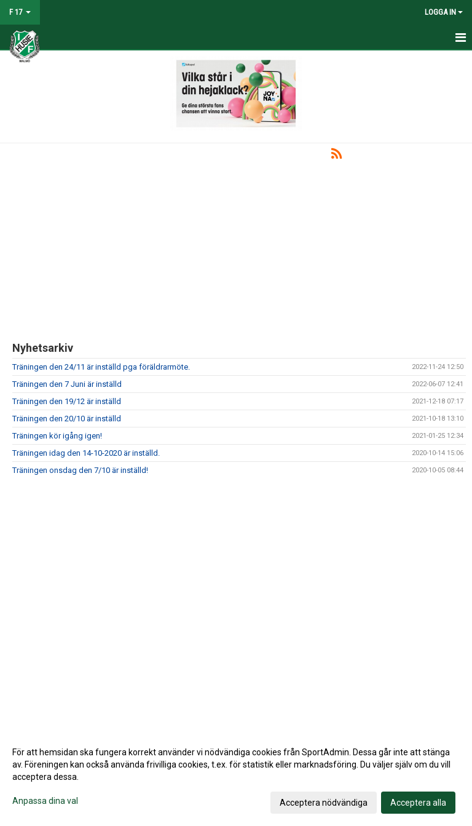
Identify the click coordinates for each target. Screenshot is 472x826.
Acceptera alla (418, 803)
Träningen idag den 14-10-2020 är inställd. (86, 453)
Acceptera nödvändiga (324, 803)
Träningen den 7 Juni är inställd (67, 384)
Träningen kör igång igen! (57, 435)
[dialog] (236, 777)
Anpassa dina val (45, 801)
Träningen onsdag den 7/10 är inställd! (80, 470)
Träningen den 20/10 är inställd (66, 418)
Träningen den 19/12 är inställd (66, 401)
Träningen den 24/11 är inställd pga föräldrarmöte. (101, 366)
